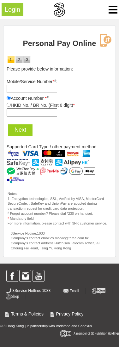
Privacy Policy (67, 313)
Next (20, 130)
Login (12, 9)
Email (71, 291)
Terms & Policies (24, 313)
